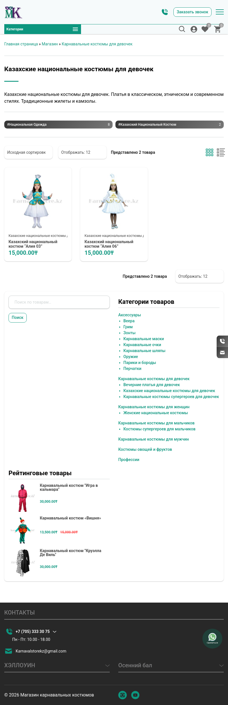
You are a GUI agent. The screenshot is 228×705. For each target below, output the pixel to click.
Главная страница (21, 44)
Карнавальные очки (142, 346)
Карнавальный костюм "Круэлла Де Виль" (70, 554)
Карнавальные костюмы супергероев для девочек (171, 398)
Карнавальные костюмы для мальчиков (156, 424)
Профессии (128, 461)
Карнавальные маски (143, 340)
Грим (128, 328)
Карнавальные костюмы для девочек (97, 44)
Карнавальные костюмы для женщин (154, 408)
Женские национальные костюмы (155, 414)
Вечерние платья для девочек (151, 386)
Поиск (21, 320)
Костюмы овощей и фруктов (145, 451)
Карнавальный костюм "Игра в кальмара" (69, 489)
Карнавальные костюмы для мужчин (153, 440)
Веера (128, 322)
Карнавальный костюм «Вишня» (70, 519)
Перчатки (132, 370)
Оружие (130, 358)
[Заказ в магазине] (28, 152)
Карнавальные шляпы (144, 352)
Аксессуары (129, 316)
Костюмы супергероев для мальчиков (159, 430)
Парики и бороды (139, 364)
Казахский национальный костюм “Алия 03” (36, 245)
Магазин (50, 44)
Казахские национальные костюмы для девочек (48, 236)
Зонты (129, 334)
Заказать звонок (186, 9)
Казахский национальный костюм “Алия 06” (112, 245)
